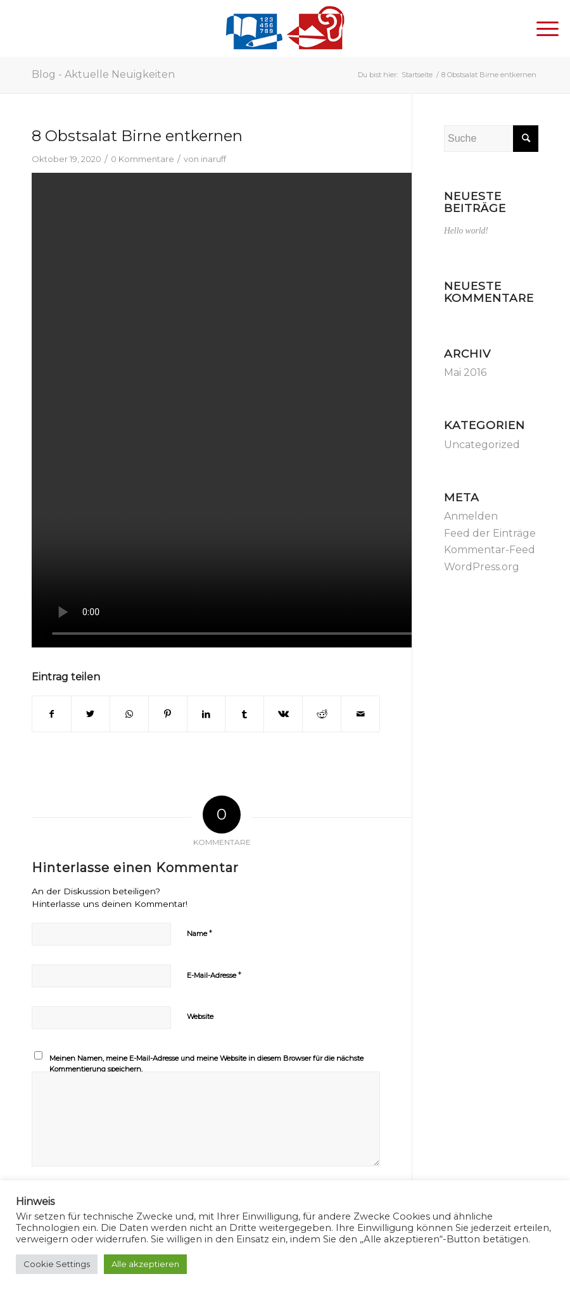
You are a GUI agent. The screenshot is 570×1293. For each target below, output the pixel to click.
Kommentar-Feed (489, 550)
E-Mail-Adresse (214, 975)
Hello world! (466, 230)
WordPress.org (481, 567)
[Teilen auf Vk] (283, 714)
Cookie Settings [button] (56, 1264)
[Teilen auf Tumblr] (244, 714)
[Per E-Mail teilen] (360, 714)
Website (200, 1016)
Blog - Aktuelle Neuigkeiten (103, 74)
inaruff (213, 159)
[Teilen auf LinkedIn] (206, 714)
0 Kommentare (142, 159)
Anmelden (471, 516)
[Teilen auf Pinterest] (168, 714)
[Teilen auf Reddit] (322, 714)
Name (199, 933)
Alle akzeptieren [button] (145, 1264)
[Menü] (541, 28)
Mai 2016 (465, 372)
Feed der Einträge (490, 533)
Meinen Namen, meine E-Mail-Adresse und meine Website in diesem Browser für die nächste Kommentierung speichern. (206, 1063)
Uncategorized (482, 445)
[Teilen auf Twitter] (91, 714)
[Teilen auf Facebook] (51, 714)
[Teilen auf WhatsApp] (129, 714)
